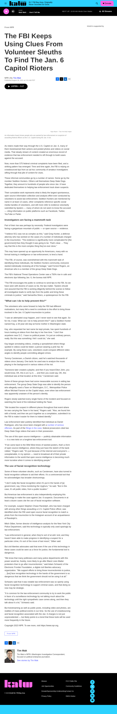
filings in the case (34, 428)
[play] (6, 11)
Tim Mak (17, 78)
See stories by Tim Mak (27, 660)
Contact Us (70, 691)
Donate (108, 3)
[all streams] (105, 11)
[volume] (13, 11)
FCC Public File (71, 681)
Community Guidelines (74, 686)
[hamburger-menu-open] (5, 3)
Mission (44, 681)
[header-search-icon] (97, 3)
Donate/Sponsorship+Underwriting (52, 691)
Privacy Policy (46, 696)
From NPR (9, 27)
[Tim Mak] (10, 656)
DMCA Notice (70, 696)
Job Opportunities (47, 686)
